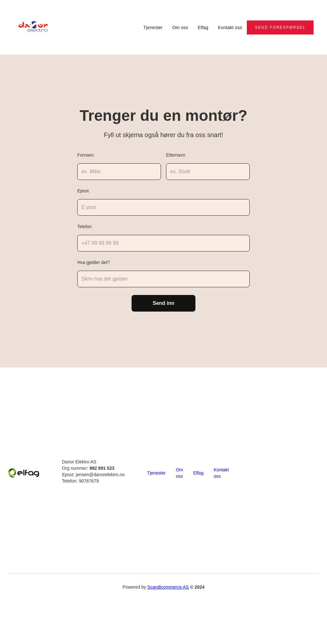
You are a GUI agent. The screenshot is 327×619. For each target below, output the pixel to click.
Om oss (180, 27)
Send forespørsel (280, 27)
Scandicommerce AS (168, 587)
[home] (34, 27)
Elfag (203, 27)
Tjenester (153, 27)
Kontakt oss (230, 27)
